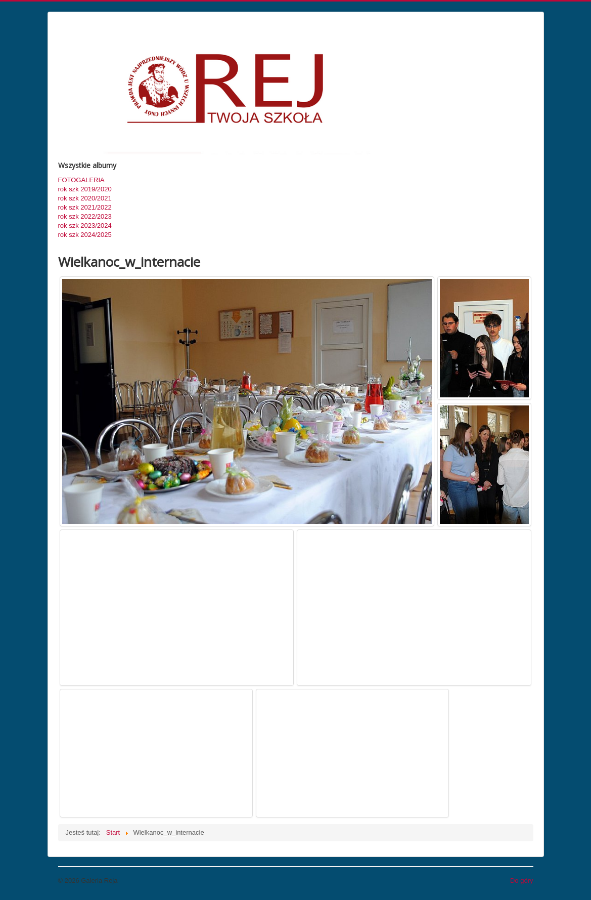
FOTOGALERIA (81, 180)
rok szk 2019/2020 (85, 189)
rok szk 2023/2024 (85, 225)
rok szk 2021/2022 (85, 207)
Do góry (521, 880)
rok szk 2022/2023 (85, 216)
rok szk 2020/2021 (85, 198)
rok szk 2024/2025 (85, 234)
